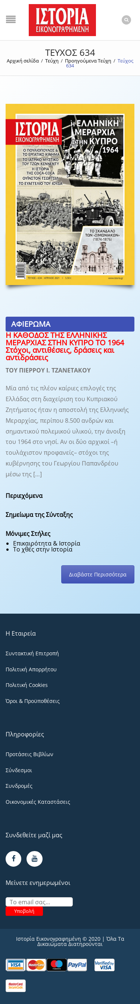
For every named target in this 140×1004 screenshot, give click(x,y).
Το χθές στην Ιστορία (42, 549)
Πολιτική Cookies (27, 684)
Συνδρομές (19, 785)
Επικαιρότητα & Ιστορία (46, 543)
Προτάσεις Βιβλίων (29, 754)
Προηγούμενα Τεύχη (88, 60)
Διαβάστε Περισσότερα (98, 574)
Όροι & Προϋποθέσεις (33, 700)
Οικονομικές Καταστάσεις (38, 801)
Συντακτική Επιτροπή (32, 653)
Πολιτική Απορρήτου (31, 669)
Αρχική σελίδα (23, 60)
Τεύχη (52, 60)
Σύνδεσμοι (19, 770)
